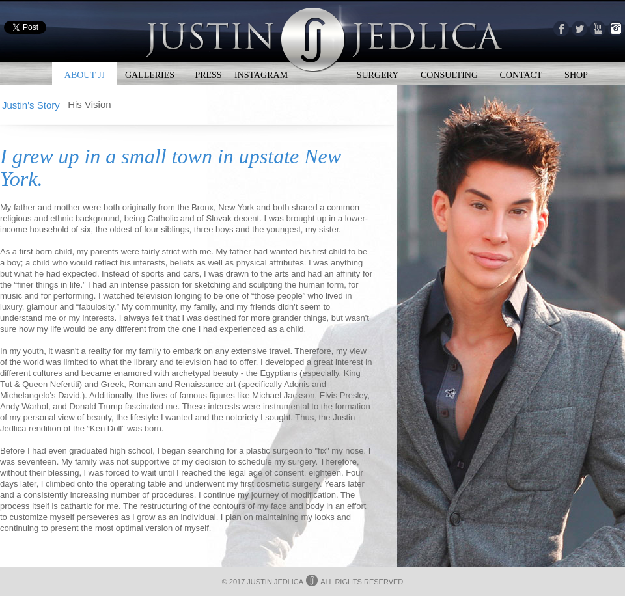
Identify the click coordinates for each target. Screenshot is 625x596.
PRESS (208, 75)
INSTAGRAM (261, 75)
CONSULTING (449, 75)
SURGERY (378, 75)
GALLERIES (149, 75)
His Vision (89, 104)
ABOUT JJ (84, 75)
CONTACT (521, 75)
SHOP (576, 75)
